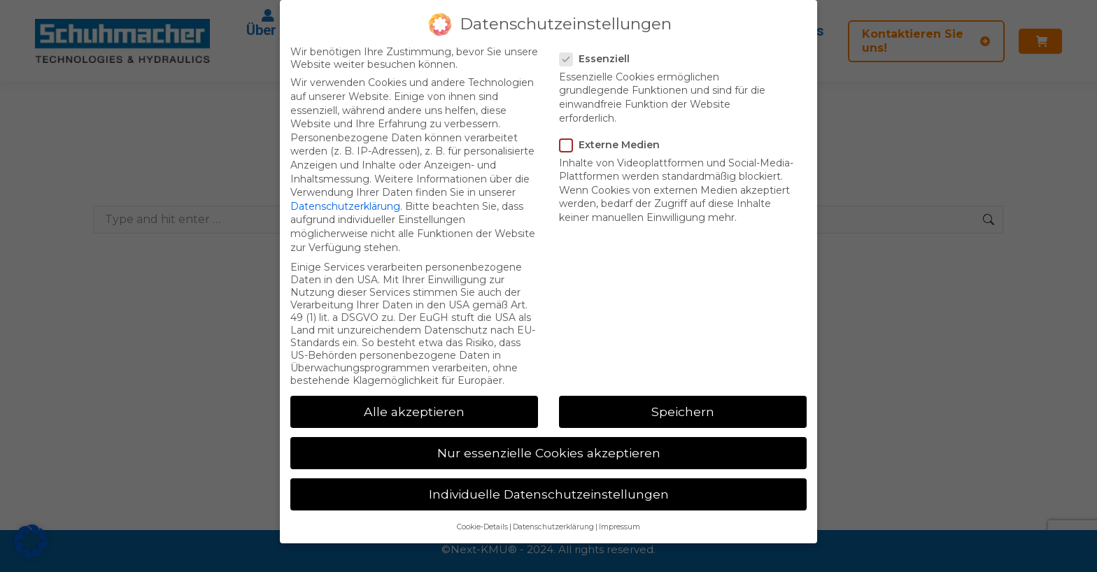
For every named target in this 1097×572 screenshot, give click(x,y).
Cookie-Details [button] (482, 526)
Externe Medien (614, 144)
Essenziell (599, 58)
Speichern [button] (682, 411)
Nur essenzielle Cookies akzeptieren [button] (548, 452)
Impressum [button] (619, 526)
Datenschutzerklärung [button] (553, 526)
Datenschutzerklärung (345, 206)
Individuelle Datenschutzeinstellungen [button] (549, 494)
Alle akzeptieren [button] (414, 411)
